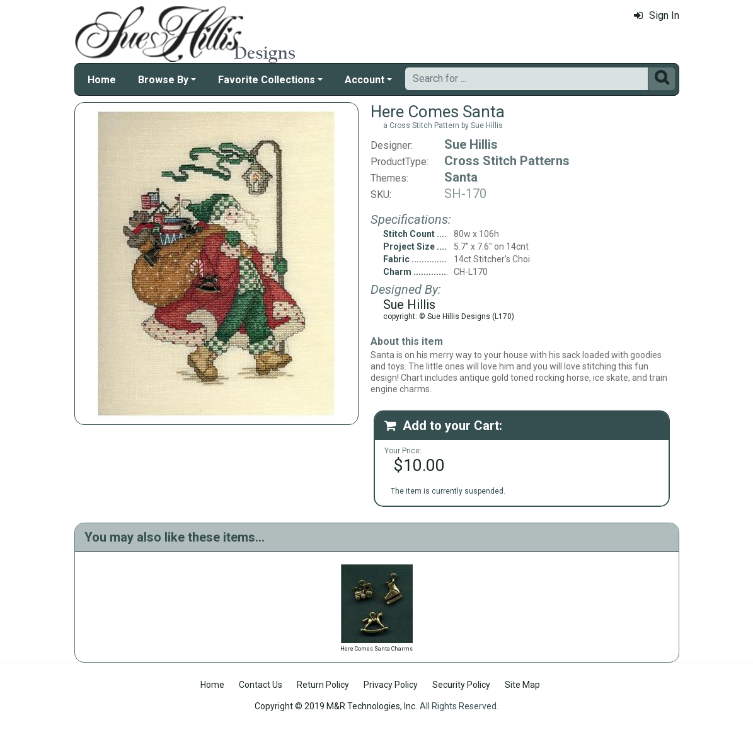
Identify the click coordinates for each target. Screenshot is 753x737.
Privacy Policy (391, 685)
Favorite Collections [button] (266, 80)
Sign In (656, 15)
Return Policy (323, 685)
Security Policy (461, 685)
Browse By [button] (163, 80)
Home (102, 80)
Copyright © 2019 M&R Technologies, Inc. (336, 706)
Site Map (522, 685)
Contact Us (260, 685)
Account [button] (364, 80)
